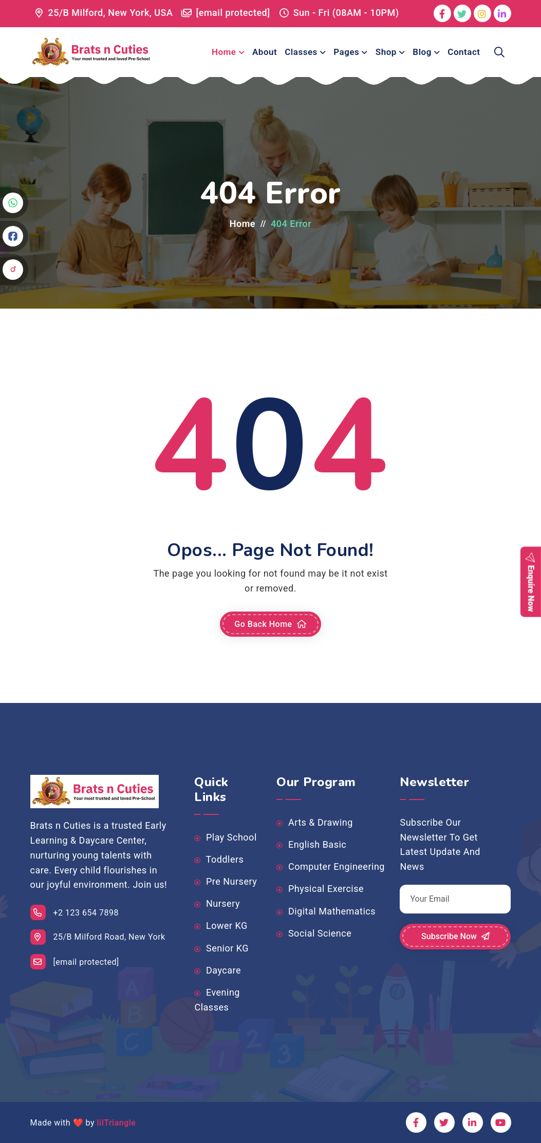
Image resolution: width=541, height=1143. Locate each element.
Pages (346, 52)
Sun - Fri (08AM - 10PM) (346, 12)
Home (224, 52)
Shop (386, 52)
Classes (301, 52)
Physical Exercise (320, 888)
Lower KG (220, 925)
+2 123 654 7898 (74, 912)
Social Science (313, 933)
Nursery (216, 903)
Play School (225, 837)
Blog (422, 52)
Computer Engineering (330, 866)
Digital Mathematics (326, 911)
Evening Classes (216, 1000)
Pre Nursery (225, 881)
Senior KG (221, 948)
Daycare (217, 970)
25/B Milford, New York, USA (110, 12)
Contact (463, 52)
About (264, 52)
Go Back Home (270, 624)
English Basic (311, 844)
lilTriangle (116, 1123)
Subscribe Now (455, 936)
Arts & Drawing (314, 822)
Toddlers (219, 859)
